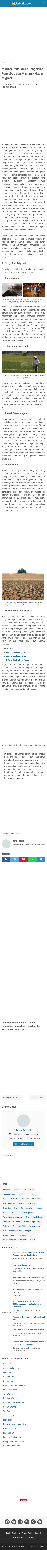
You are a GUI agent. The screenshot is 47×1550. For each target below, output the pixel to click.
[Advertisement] (23, 34)
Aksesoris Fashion (11, 1368)
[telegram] (41, 859)
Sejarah (15, 1213)
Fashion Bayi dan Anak (13, 1437)
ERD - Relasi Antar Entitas (23, 1265)
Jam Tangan (8, 1415)
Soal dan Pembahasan (34, 1217)
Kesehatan (23, 1194)
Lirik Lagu (13, 1199)
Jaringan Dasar (9, 1194)
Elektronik (7, 1372)
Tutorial (6, 1226)
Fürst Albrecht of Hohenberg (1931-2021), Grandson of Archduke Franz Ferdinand (27, 1304)
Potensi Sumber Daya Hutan (17, 653)
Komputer (34, 1194)
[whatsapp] (32, 859)
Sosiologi (16, 1222)
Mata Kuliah (37, 1199)
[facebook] (6, 859)
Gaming (16, 1190)
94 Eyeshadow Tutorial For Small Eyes (28, 1289)
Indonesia (15, 834)
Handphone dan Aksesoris (14, 1385)
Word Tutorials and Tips (12, 1231)
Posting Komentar (9, 87)
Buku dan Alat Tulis (11, 1446)
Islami (31, 1190)
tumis (32, 1240)
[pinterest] (23, 859)
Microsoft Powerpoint (27, 1203)
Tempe (26, 1222)
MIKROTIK (25, 1199)
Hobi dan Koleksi (10, 1428)
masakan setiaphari (25, 1235)
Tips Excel (36, 1222)
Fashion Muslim (10, 1389)
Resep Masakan (27, 1208)
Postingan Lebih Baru (11, 1098)
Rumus (6, 1213)
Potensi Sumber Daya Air (16, 656)
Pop (15, 1208)
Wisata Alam (35, 1226)
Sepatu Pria (8, 1381)
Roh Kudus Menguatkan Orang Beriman (28, 1330)
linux (36, 1231)
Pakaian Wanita (10, 1398)
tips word (23, 1240)
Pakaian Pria (8, 1376)
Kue (4, 1199)
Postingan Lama (36, 1098)
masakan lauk (8, 1235)
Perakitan (7, 1208)
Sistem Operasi (27, 1213)
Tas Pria (6, 1411)
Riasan (39, 1208)
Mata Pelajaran (9, 1203)
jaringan (28, 1231)
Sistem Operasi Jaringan (12, 1217)
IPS (24, 1190)
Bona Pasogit (23, 1130)
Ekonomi (6, 1190)
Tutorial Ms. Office (20, 1226)
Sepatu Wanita (9, 1407)
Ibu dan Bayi (8, 1433)
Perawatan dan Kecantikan (15, 1424)
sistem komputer (9, 1240)
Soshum (6, 1222)
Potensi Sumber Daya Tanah (17, 660)
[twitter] (14, 859)
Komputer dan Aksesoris (14, 1441)
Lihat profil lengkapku (23, 1144)
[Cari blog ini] (43, 3)
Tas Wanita (8, 1394)
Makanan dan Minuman (13, 1402)
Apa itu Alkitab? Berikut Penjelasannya (28, 1277)
